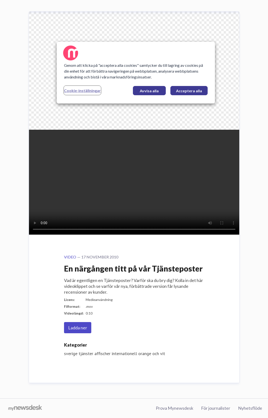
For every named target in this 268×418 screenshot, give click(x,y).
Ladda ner (77, 327)
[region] (136, 72)
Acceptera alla (189, 90)
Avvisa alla (149, 90)
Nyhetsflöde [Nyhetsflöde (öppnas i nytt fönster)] (250, 408)
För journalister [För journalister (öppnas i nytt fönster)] (215, 408)
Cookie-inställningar (82, 90)
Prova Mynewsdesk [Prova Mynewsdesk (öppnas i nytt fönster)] (174, 408)
